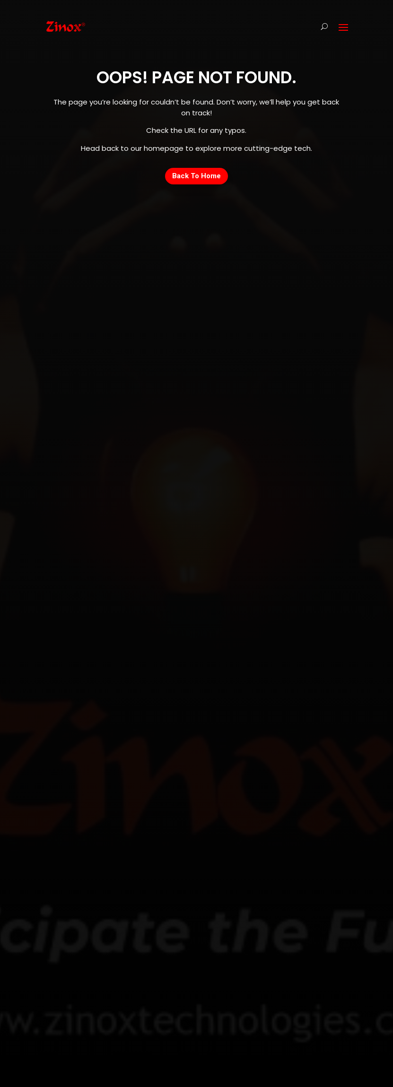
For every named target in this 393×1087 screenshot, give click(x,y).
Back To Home (196, 176)
